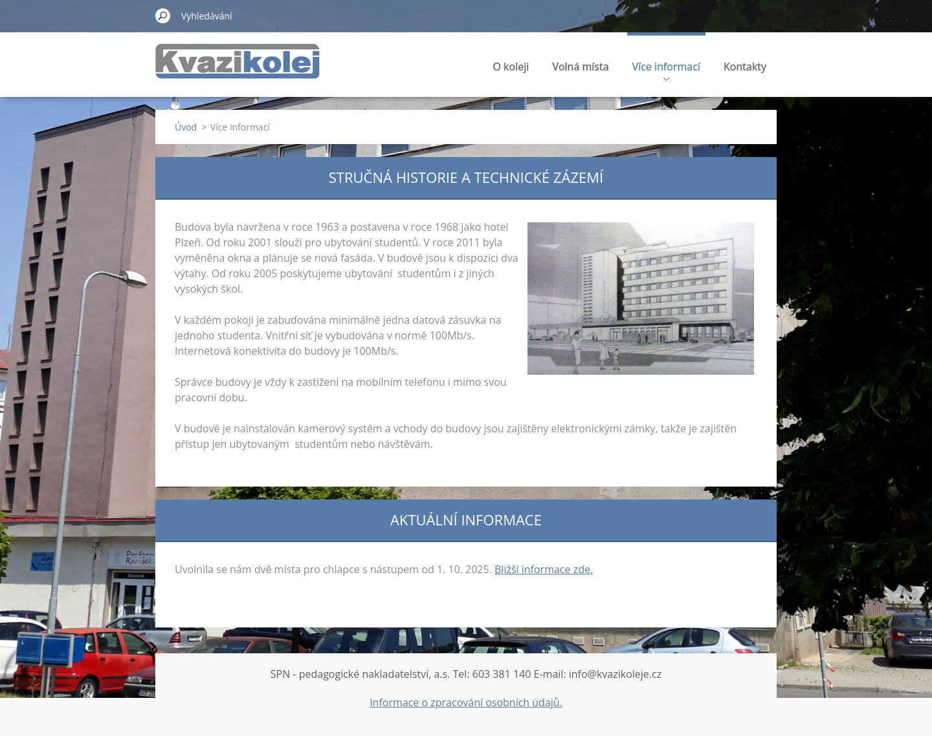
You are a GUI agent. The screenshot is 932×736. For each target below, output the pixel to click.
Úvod (186, 127)
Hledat (163, 15)
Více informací (666, 70)
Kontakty (745, 66)
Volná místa (580, 66)
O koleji (511, 66)
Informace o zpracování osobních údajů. (466, 702)
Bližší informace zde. (543, 569)
